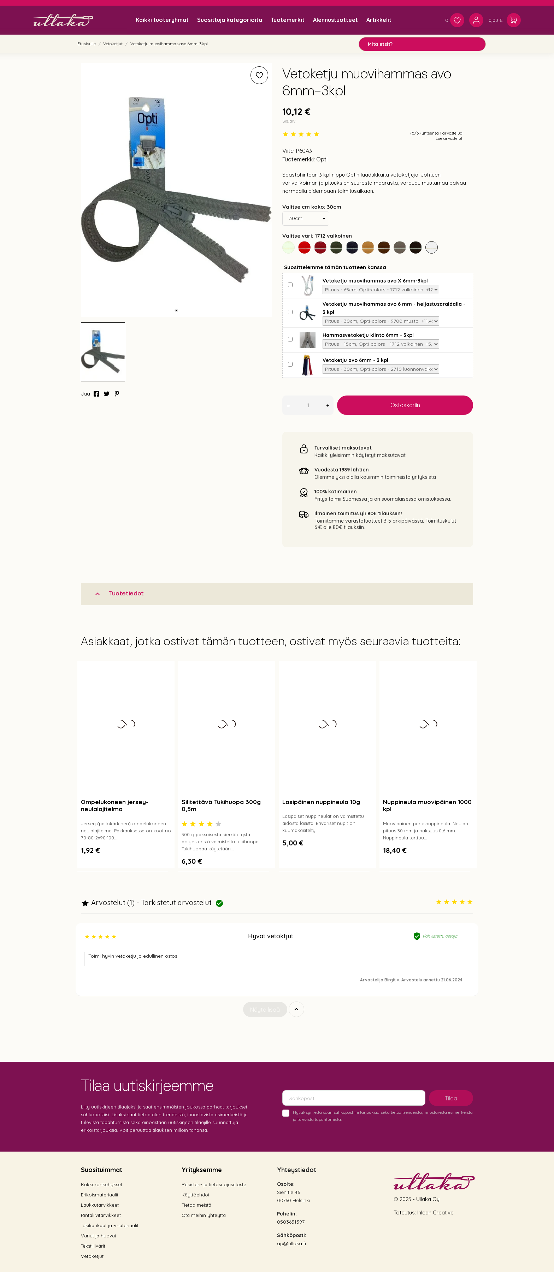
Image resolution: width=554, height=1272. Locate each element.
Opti (322, 159)
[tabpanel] (176, 190)
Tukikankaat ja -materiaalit (109, 1225)
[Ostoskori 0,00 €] (505, 20)
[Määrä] (308, 405)
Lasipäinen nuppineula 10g (321, 802)
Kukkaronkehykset (101, 1184)
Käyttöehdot (196, 1194)
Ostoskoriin (405, 405)
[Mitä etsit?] (422, 44)
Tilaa (451, 1098)
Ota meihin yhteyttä (204, 1215)
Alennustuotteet (335, 19)
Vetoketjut (92, 1256)
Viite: (288, 150)
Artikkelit (378, 19)
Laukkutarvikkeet (100, 1205)
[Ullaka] (63, 20)
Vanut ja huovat (98, 1235)
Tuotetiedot (118, 593)
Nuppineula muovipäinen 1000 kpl (427, 805)
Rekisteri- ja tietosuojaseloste (214, 1184)
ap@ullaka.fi (291, 1243)
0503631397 (291, 1222)
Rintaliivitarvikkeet (101, 1215)
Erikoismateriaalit (99, 1194)
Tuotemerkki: (298, 159)
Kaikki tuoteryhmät (162, 19)
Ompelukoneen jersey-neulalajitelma (114, 805)
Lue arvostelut (449, 138)
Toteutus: (405, 1212)
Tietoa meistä (196, 1205)
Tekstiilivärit (93, 1246)
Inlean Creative (435, 1212)
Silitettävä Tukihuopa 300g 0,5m (221, 805)
